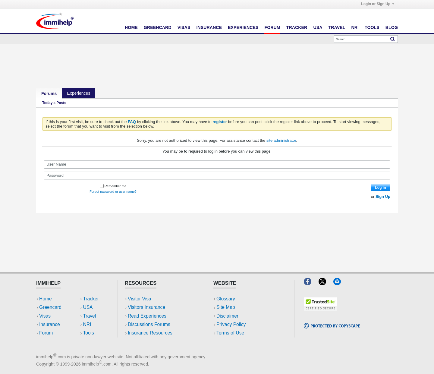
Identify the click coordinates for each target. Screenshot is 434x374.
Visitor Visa (139, 298)
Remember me (113, 186)
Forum (272, 27)
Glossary (225, 298)
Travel (337, 27)
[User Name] (217, 164)
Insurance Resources (150, 332)
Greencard (157, 27)
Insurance (209, 27)
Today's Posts (54, 103)
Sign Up (383, 196)
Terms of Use (230, 332)
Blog (391, 27)
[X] (326, 283)
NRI (355, 27)
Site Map (225, 307)
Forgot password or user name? (113, 191)
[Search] (366, 39)
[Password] (217, 175)
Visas (184, 27)
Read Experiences (147, 316)
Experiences (243, 27)
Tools (372, 27)
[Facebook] (311, 283)
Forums (49, 93)
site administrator (281, 140)
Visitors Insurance (146, 307)
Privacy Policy (231, 324)
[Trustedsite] (320, 309)
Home (131, 27)
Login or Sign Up (377, 4)
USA (317, 27)
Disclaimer (227, 316)
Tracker (296, 27)
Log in (380, 187)
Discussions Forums (149, 324)
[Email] (340, 283)
